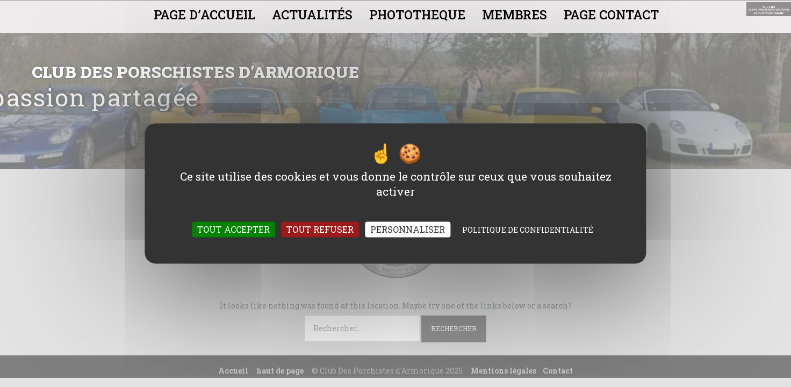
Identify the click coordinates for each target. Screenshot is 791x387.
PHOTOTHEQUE (417, 14)
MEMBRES (514, 14)
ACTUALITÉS (312, 14)
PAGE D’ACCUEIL (204, 14)
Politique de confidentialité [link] (527, 230)
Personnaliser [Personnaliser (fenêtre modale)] (407, 229)
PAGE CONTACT (611, 14)
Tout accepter (233, 229)
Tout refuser (320, 229)
